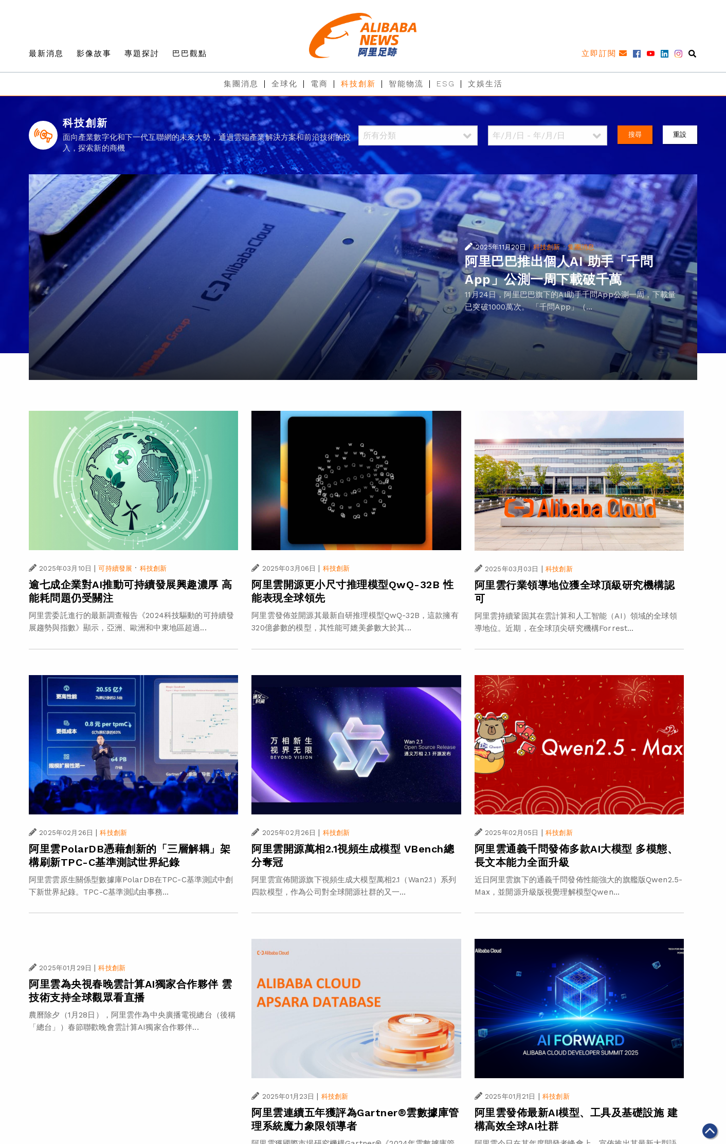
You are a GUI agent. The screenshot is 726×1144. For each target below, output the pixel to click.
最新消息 (46, 53)
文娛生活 (485, 83)
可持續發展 (115, 568)
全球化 (284, 83)
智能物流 (406, 83)
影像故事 (94, 53)
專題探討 (141, 53)
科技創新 (358, 83)
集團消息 (241, 83)
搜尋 (635, 134)
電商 (319, 83)
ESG (446, 83)
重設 (679, 134)
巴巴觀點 (189, 53)
